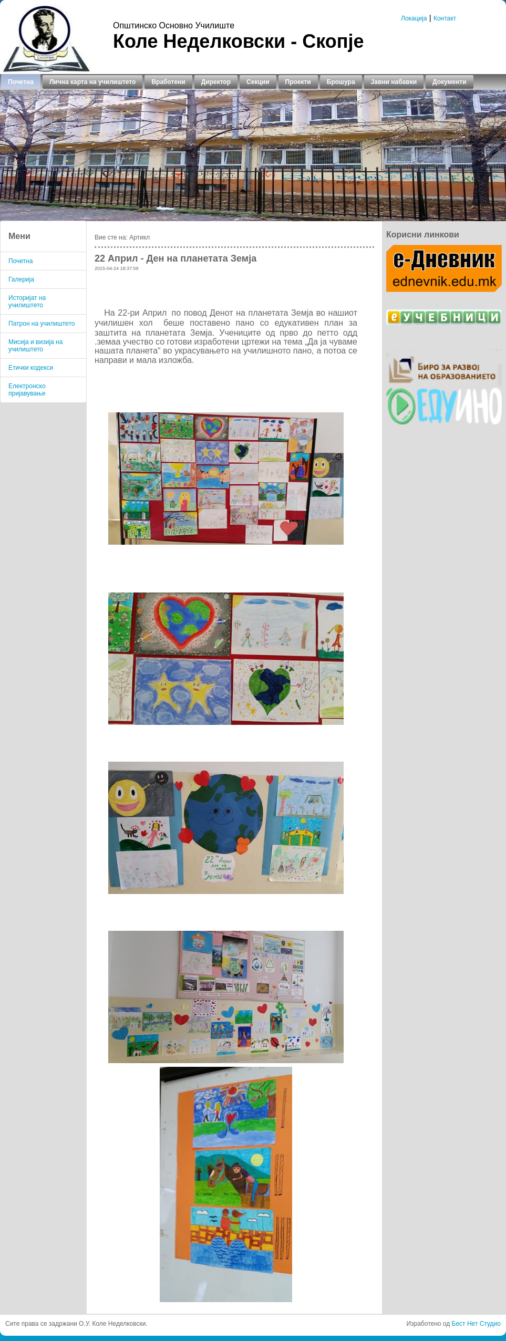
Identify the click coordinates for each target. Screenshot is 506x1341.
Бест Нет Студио (476, 1323)
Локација (414, 18)
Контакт (444, 18)
